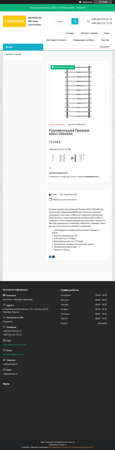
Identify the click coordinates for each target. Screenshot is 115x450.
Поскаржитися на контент (59, 447)
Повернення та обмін (83, 40)
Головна (70, 33)
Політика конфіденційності (82, 447)
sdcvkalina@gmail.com (13, 354)
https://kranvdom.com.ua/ (15, 345)
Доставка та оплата (56, 40)
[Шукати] (74, 21)
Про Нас (105, 40)
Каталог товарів (89, 33)
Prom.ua (71, 442)
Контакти (104, 47)
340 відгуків (87, 2)
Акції (106, 33)
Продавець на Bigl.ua (57, 445)
